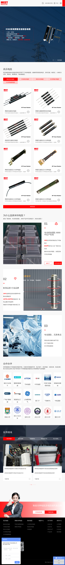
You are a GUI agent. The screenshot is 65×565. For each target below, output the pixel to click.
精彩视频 (59, 531)
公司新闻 (59, 524)
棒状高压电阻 (10, 79)
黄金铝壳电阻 (30, 526)
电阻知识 (59, 526)
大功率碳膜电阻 (10, 82)
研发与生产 (50, 529)
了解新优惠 (50, 512)
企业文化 (50, 526)
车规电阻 (29, 529)
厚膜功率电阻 (18, 526)
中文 (57, 3)
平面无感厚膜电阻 (19, 524)
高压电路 (9, 438)
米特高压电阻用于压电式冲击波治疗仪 (45, 468)
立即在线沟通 (58, 263)
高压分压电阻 (40, 79)
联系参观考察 (38, 512)
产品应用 (50, 531)
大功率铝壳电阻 (31, 524)
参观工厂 (48, 263)
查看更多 (32, 206)
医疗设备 (20, 438)
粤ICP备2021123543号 (50, 562)
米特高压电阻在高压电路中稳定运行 (14, 468)
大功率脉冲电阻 (54, 79)
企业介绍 (50, 524)
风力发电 (55, 438)
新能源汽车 (44, 438)
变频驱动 (32, 438)
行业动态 (59, 529)
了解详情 (6, 479)
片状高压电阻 (25, 79)
